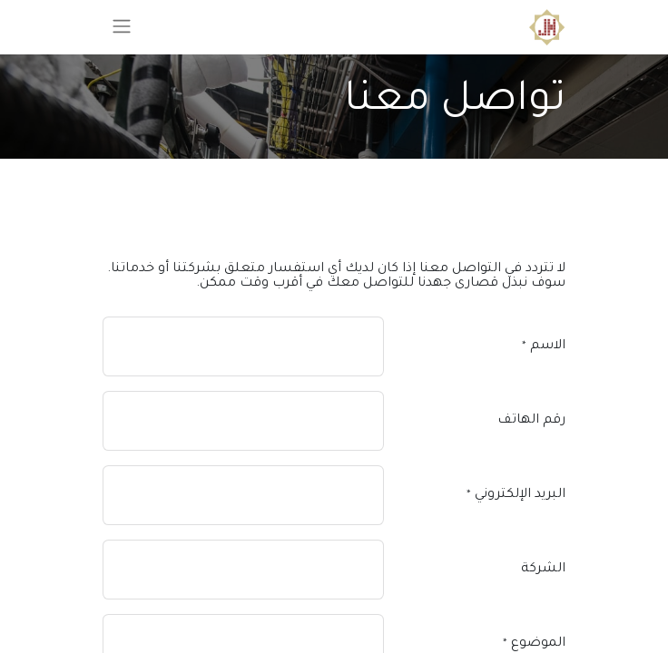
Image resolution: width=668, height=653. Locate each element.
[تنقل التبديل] (122, 27)
